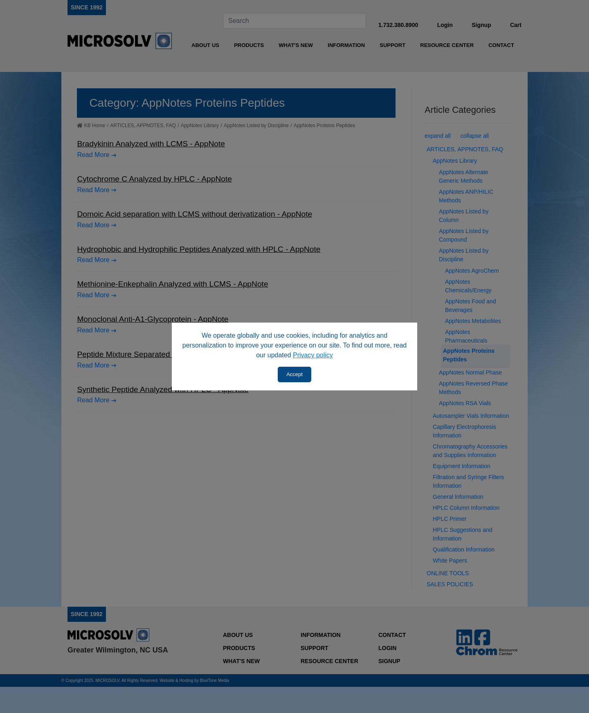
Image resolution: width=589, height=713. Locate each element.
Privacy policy (313, 355)
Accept (294, 374)
